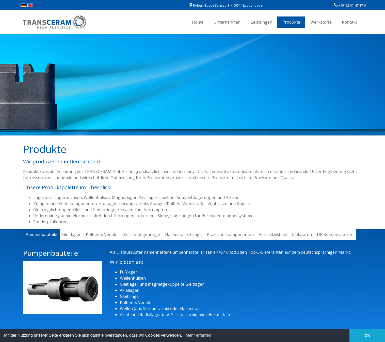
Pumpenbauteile (41, 234)
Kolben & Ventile (101, 234)
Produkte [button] (291, 22)
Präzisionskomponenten (230, 234)
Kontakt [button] (349, 22)
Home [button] (197, 22)
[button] (184, 336)
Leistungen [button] (261, 22)
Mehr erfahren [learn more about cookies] (198, 335)
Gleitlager (71, 234)
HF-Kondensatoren (335, 234)
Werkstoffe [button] (321, 22)
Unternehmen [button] (227, 22)
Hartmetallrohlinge (183, 234)
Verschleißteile (273, 234)
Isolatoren (302, 234)
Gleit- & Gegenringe (141, 234)
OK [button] (367, 335)
